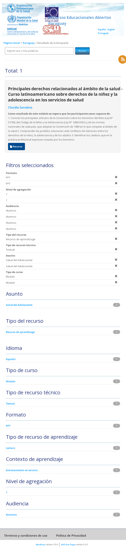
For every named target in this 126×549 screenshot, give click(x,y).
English (111, 29)
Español (102, 29)
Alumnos (11, 514)
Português (103, 33)
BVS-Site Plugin (68, 544)
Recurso (16, 146)
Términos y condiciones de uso (25, 535)
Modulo (10, 381)
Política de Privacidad (71, 535)
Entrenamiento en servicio (22, 470)
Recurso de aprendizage (20, 332)
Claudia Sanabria (20, 107)
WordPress (41, 544)
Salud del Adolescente (19, 305)
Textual (10, 403)
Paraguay (29, 43)
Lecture (10, 448)
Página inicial (12, 43)
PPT (8, 426)
